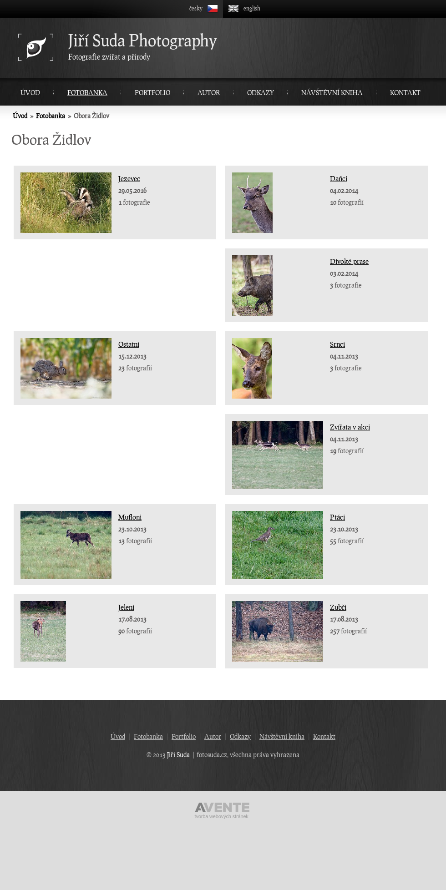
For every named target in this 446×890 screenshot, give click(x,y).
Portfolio (152, 92)
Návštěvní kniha (332, 92)
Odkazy (260, 92)
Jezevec (129, 178)
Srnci (337, 344)
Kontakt (405, 92)
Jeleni (126, 607)
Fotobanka (87, 92)
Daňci (338, 178)
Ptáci (337, 517)
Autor (209, 92)
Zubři (338, 607)
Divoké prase (349, 261)
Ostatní (128, 344)
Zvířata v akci (350, 427)
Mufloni (130, 517)
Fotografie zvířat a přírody (254, 45)
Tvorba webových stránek (221, 816)
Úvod (30, 92)
